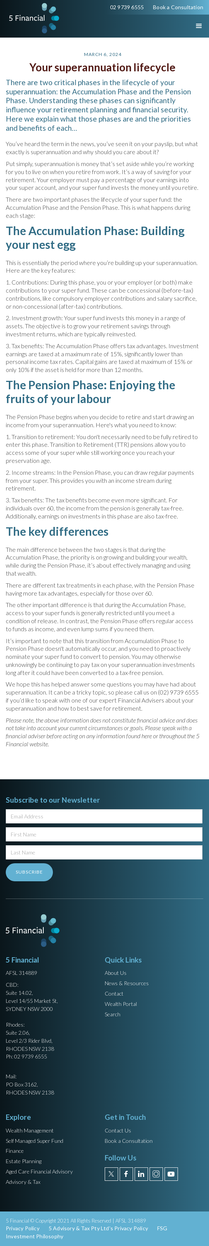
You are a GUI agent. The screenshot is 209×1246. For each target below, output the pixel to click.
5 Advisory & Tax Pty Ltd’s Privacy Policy (98, 1228)
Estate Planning (23, 1161)
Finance (15, 1150)
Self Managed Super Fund (34, 1140)
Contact (114, 993)
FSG (162, 1228)
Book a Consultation (178, 7)
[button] (192, 26)
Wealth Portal (121, 1004)
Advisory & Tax (23, 1182)
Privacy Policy (22, 1228)
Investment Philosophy (34, 1236)
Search (112, 1014)
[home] (32, 18)
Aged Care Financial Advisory (39, 1171)
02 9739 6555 (127, 7)
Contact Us (118, 1130)
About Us (116, 972)
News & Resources (127, 983)
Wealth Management (30, 1130)
